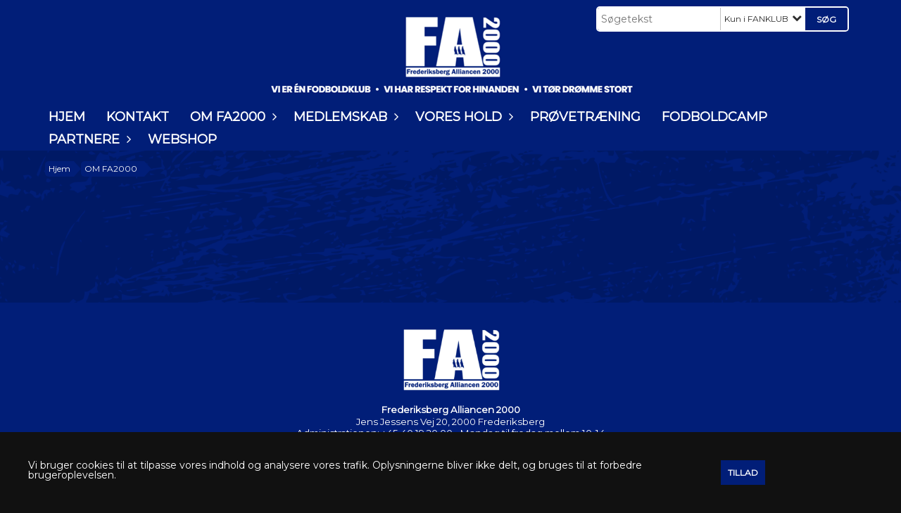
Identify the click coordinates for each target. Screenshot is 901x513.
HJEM (67, 117)
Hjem (59, 168)
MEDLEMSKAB (344, 117)
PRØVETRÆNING (585, 117)
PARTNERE (88, 139)
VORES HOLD (462, 117)
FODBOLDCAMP (714, 117)
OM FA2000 (231, 117)
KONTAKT (137, 117)
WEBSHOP (182, 139)
